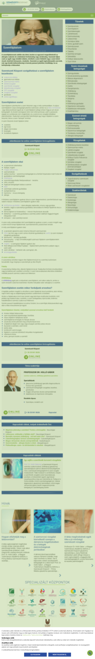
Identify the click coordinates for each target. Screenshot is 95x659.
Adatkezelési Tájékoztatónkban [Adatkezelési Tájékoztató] (33, 635)
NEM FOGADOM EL (59, 654)
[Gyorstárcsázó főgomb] (90, 653)
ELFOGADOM (35, 654)
